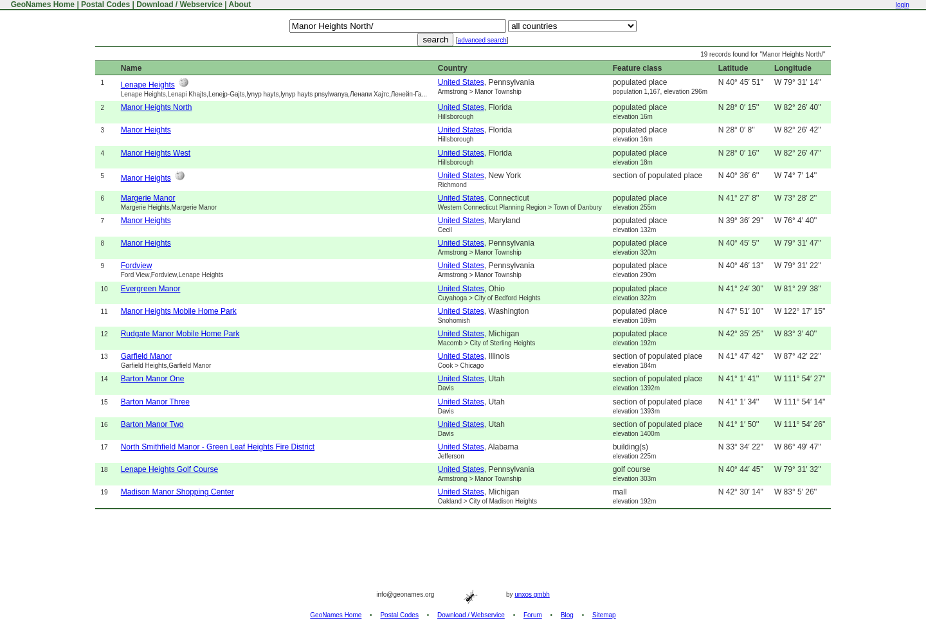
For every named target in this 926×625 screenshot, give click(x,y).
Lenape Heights (148, 84)
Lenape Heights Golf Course (169, 469)
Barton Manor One (153, 378)
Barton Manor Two (152, 424)
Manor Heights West (156, 153)
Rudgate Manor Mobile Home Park (180, 333)
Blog (567, 615)
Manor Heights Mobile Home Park (179, 311)
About (240, 4)
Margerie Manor (148, 198)
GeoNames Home (41, 4)
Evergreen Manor (151, 288)
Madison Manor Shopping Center (177, 491)
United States (461, 82)
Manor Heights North (156, 107)
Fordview (136, 265)
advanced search (482, 40)
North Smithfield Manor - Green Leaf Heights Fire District (217, 446)
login (902, 4)
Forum (532, 615)
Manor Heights (146, 129)
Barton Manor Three (155, 401)
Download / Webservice (179, 4)
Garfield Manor (146, 356)
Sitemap (604, 615)
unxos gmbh (531, 594)
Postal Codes (105, 4)
